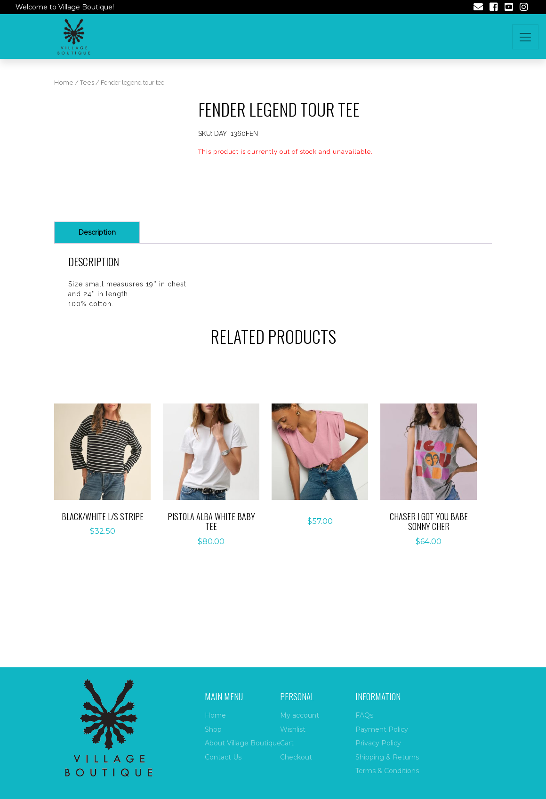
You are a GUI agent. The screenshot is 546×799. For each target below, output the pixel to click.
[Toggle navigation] (525, 36)
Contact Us (223, 757)
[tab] (97, 283)
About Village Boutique (243, 743)
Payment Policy (381, 729)
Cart (287, 743)
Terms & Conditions (387, 771)
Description (97, 282)
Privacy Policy (378, 743)
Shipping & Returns (387, 757)
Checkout (296, 757)
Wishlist (292, 729)
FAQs (364, 715)
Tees (87, 82)
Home (63, 82)
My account (299, 715)
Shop (213, 729)
